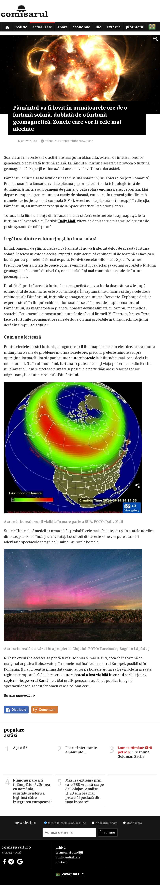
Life (98, 27)
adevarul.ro (29, 141)
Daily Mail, (67, 221)
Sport (62, 27)
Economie (81, 27)
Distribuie (16, 710)
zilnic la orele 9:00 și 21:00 (65, 823)
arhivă (60, 847)
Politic (21, 27)
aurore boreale (83, 358)
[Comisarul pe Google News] (20, 861)
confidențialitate (68, 857)
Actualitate (42, 27)
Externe (114, 27)
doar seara (132, 823)
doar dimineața (104, 823)
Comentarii (44, 710)
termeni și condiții (69, 852)
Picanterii (134, 27)
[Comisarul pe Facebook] (4, 861)
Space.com (58, 265)
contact (61, 862)
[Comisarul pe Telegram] (11, 861)
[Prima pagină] (7, 26)
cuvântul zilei (70, 874)
